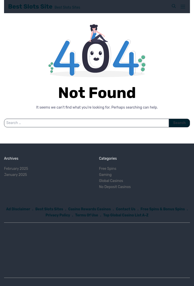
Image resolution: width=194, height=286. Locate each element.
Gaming (105, 175)
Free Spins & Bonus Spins (162, 209)
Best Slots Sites (49, 209)
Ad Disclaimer (18, 209)
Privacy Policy (57, 215)
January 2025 (15, 175)
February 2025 (16, 169)
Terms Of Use (86, 215)
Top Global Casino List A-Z (125, 215)
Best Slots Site (30, 6)
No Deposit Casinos (115, 187)
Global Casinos (111, 181)
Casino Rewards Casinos (89, 209)
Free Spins (107, 169)
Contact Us (126, 209)
